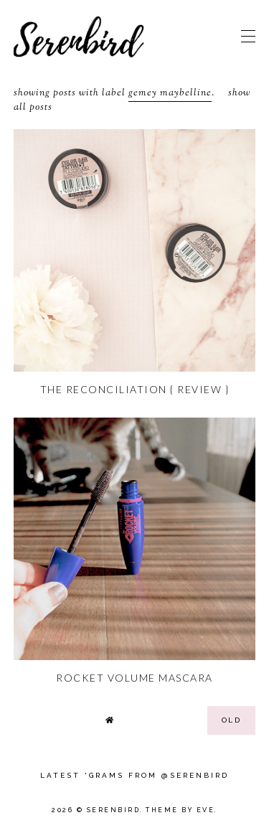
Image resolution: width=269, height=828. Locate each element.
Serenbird (114, 810)
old (232, 720)
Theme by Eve (180, 810)
